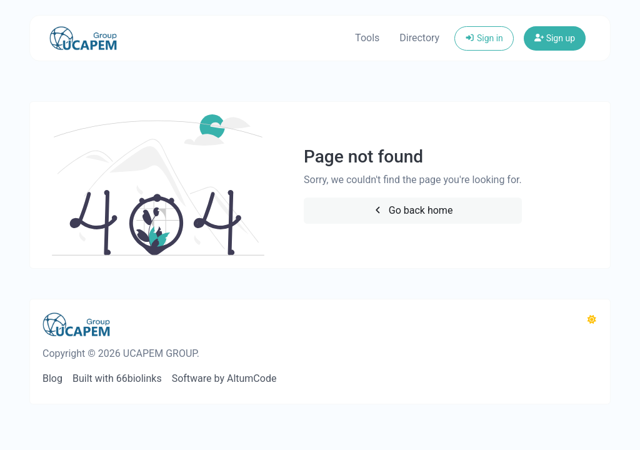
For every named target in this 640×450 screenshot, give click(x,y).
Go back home (412, 210)
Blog (52, 378)
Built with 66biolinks (117, 378)
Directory (419, 38)
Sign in (484, 38)
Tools (367, 38)
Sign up (554, 38)
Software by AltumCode (224, 378)
